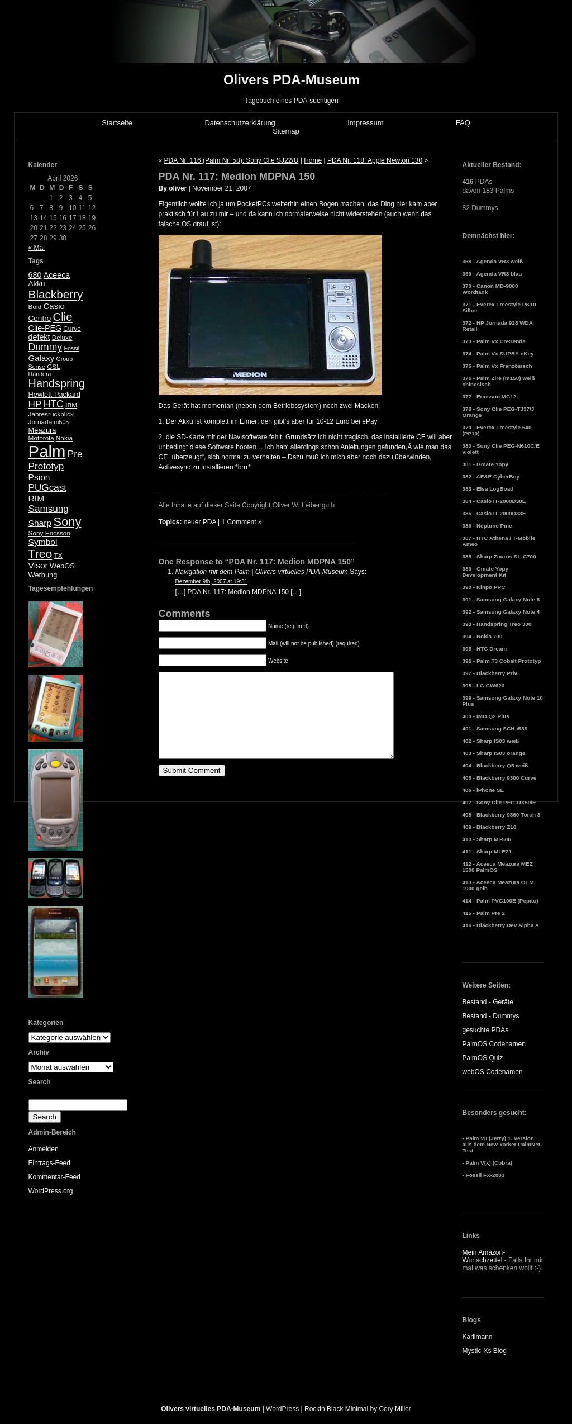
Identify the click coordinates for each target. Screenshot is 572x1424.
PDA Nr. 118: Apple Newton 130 (374, 160)
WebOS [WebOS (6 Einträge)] (62, 566)
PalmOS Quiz (482, 1058)
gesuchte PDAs (485, 1030)
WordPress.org (50, 1191)
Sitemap (286, 131)
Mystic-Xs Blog (484, 1351)
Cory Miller (395, 1409)
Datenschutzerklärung (239, 122)
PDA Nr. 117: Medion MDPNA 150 (237, 176)
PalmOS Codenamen (493, 1044)
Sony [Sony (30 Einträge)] (67, 522)
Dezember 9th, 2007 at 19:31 (211, 581)
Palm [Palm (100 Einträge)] (47, 451)
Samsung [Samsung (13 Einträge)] (48, 509)
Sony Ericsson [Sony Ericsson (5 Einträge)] (49, 533)
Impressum (365, 122)
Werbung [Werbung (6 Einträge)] (43, 575)
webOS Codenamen (492, 1072)
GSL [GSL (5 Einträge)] (53, 367)
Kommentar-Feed (54, 1177)
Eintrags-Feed (49, 1163)
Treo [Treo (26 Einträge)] (40, 553)
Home (313, 160)
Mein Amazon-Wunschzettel (483, 1256)
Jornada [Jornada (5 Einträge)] (40, 422)
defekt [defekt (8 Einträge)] (39, 337)
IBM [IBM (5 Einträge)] (71, 405)
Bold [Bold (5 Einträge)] (35, 307)
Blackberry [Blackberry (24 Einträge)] (55, 294)
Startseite (117, 122)
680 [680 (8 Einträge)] (35, 274)
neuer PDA (200, 522)
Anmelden (43, 1149)
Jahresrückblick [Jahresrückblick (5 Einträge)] (51, 414)
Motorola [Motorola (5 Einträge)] (41, 438)
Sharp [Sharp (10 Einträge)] (39, 523)
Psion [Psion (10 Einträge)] (39, 477)
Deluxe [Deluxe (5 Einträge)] (62, 337)
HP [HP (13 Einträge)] (35, 404)
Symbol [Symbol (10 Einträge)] (43, 542)
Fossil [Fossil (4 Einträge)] (71, 348)
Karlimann (477, 1337)
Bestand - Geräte (487, 1002)
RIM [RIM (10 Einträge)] (36, 498)
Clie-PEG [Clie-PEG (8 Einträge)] (44, 328)
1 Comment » (242, 522)
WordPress (282, 1409)
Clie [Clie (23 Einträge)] (63, 317)
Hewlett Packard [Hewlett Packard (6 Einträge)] (54, 394)
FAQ (463, 122)
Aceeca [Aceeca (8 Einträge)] (57, 274)
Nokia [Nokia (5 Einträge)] (64, 438)
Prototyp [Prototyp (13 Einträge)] (46, 466)
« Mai (36, 247)
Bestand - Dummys (490, 1016)
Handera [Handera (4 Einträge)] (39, 374)
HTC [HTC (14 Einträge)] (54, 404)
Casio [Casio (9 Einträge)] (54, 306)
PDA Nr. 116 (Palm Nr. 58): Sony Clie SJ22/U (231, 160)
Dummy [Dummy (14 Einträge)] (45, 347)
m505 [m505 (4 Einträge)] (61, 422)
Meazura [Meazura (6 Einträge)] (42, 430)
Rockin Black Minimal (336, 1409)
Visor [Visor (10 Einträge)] (38, 565)
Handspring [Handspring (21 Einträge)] (56, 383)
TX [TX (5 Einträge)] (58, 555)
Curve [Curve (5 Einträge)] (71, 329)
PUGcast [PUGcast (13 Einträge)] (47, 487)
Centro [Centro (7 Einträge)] (39, 318)
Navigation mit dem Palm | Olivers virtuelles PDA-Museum (261, 572)
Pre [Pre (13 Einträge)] (75, 454)
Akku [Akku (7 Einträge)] (36, 283)
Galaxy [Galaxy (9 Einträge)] (41, 358)
